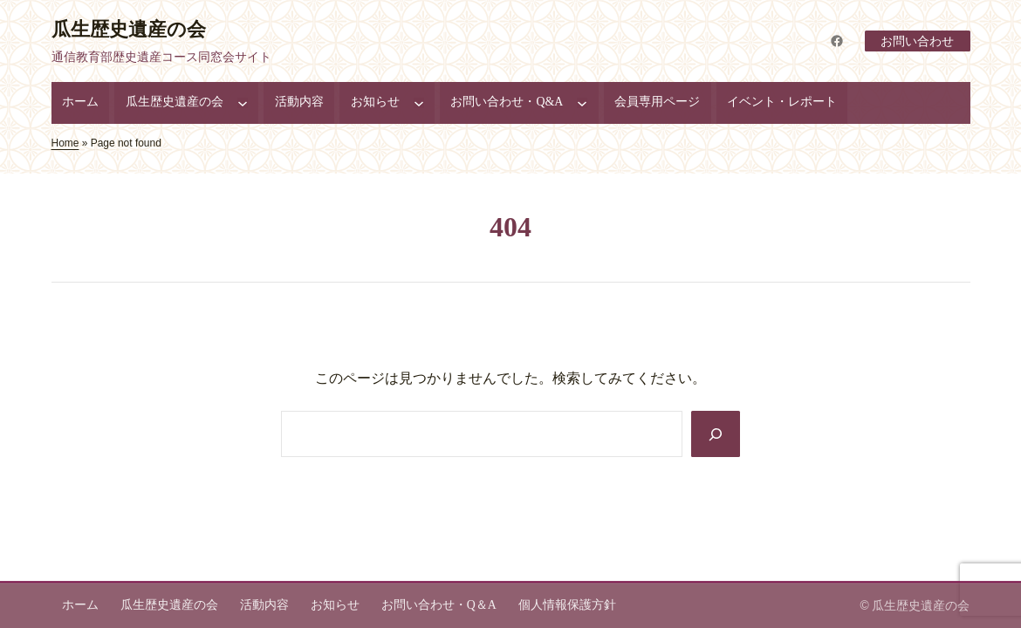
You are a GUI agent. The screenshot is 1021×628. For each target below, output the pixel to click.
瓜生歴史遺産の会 (128, 29)
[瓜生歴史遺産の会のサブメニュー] (242, 103)
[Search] (715, 433)
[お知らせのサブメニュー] (419, 103)
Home (65, 143)
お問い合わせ (917, 41)
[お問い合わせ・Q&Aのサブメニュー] (582, 103)
